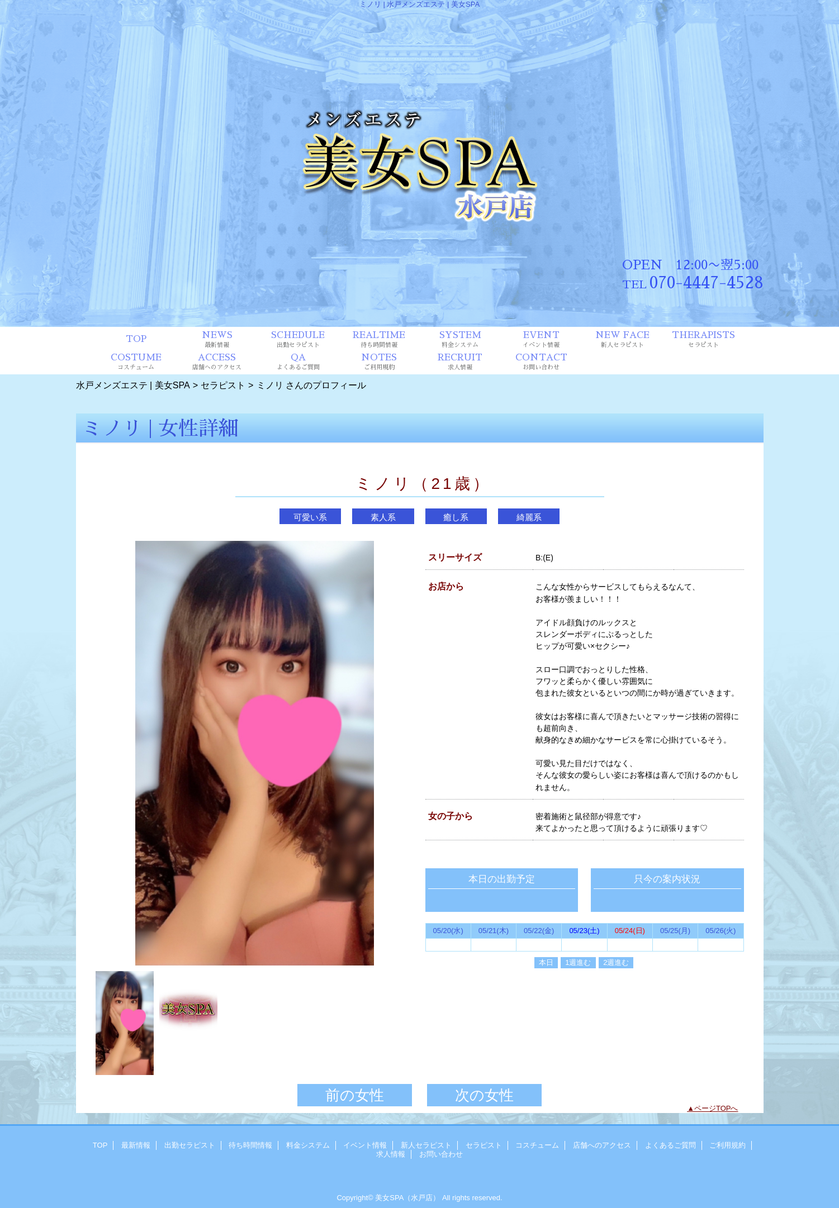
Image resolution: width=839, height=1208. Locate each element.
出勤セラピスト (189, 1145)
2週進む (616, 962)
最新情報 (135, 1145)
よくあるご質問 (670, 1145)
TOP (136, 339)
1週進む (578, 962)
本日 (546, 962)
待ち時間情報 (250, 1145)
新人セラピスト (426, 1145)
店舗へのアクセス (602, 1145)
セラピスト (223, 385)
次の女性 (484, 1095)
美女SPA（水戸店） (407, 1197)
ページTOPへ (716, 1108)
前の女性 (354, 1095)
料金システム (308, 1145)
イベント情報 (365, 1145)
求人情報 (390, 1154)
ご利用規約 (727, 1145)
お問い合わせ (441, 1154)
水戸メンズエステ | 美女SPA (133, 385)
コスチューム (537, 1145)
